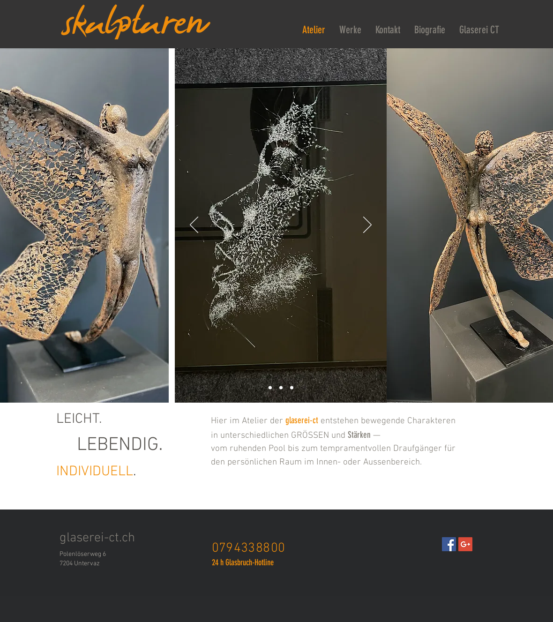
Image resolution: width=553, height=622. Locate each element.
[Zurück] (194, 225)
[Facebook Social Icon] (449, 544)
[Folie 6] (281, 388)
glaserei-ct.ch (97, 538)
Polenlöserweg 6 (83, 554)
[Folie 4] (291, 388)
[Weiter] (367, 225)
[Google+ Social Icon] (465, 544)
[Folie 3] (270, 388)
